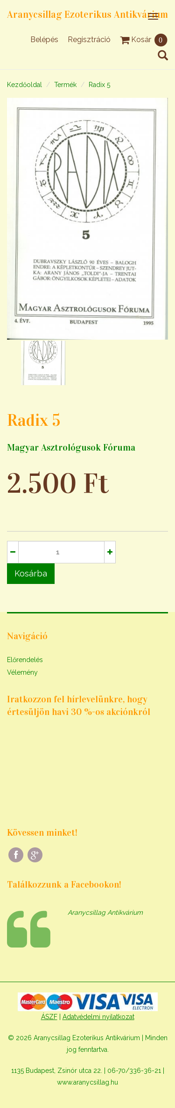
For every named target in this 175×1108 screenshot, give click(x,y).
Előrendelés (25, 659)
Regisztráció (89, 39)
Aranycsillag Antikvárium (105, 912)
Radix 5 (99, 84)
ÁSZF (49, 1017)
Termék (65, 84)
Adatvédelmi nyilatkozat (98, 1017)
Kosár (144, 39)
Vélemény (22, 672)
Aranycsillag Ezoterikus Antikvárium (87, 14)
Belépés (44, 39)
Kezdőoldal (24, 84)
